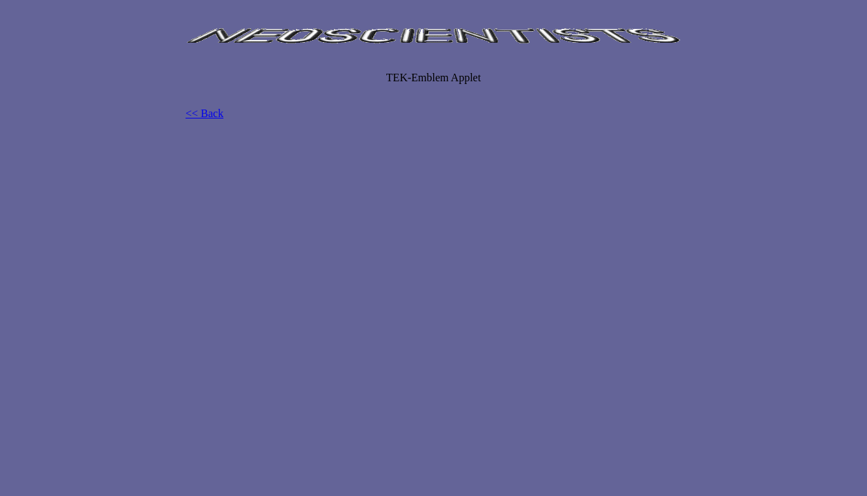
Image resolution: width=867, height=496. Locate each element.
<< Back (204, 113)
